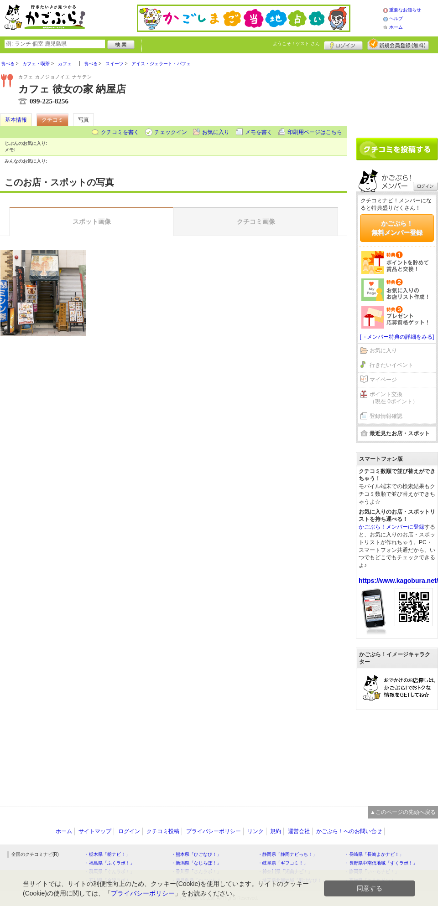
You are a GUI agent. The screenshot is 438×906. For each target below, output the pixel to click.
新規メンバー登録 (398, 44)
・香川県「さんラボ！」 (196, 871)
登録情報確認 (386, 416)
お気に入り (215, 132)
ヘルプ (396, 18)
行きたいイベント (391, 365)
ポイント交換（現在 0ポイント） (394, 398)
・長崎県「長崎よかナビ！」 (374, 854)
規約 (275, 831)
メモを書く (258, 132)
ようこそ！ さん (296, 43)
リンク (255, 831)
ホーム (396, 27)
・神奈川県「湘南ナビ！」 (285, 871)
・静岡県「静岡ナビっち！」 (287, 854)
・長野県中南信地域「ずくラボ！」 (380, 862)
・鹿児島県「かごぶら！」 (198, 880)
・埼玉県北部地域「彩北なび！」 (292, 880)
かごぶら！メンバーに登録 (391, 527)
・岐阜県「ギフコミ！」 (283, 862)
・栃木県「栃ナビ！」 (107, 854)
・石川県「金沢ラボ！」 (109, 880)
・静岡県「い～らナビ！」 (371, 871)
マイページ (383, 379)
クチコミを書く (120, 132)
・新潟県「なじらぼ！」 (196, 862)
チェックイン (170, 132)
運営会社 (299, 831)
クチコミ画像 (256, 221)
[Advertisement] (397, 92)
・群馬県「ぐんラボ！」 (109, 871)
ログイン (343, 44)
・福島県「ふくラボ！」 (109, 862)
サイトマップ (94, 831)
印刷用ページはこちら (314, 132)
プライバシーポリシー (213, 831)
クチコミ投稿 (162, 831)
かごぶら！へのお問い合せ (349, 831)
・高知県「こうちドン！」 (371, 880)
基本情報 (16, 120)
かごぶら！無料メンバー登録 (396, 228)
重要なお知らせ (405, 9)
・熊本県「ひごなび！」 (196, 854)
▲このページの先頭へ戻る (403, 812)
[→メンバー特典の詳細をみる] (397, 337)
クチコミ (52, 120)
